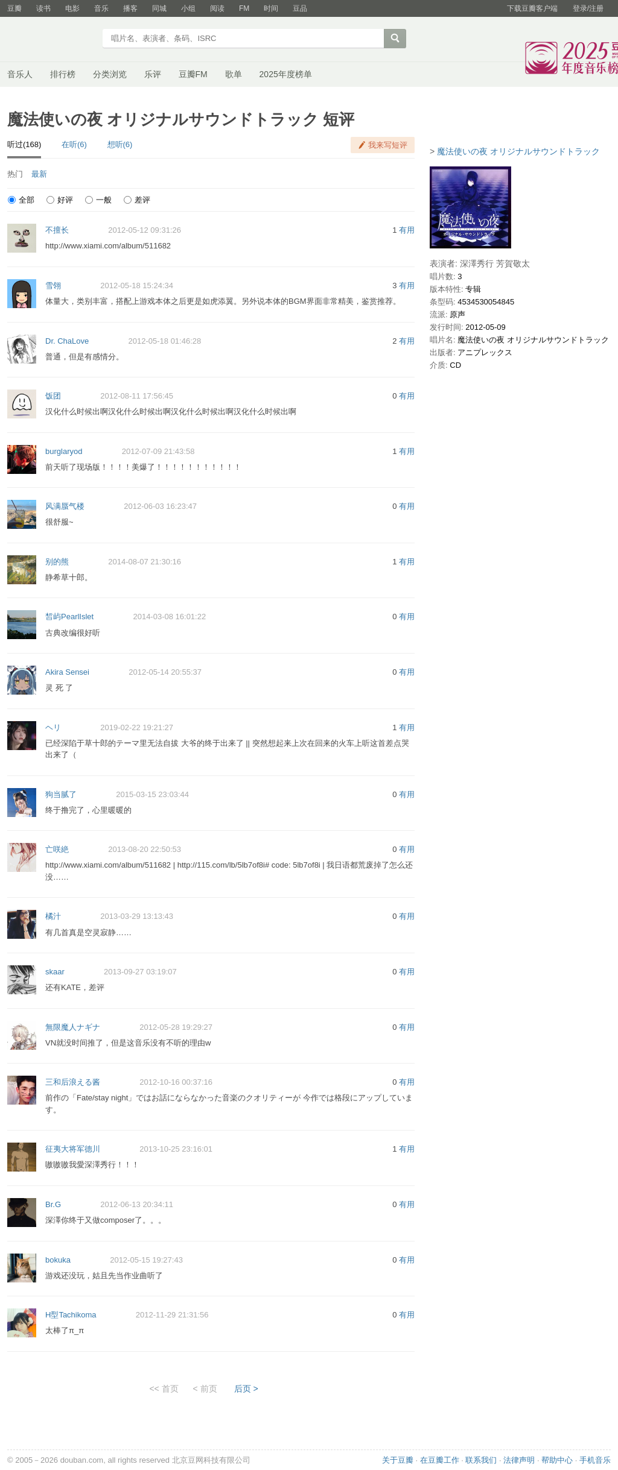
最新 (39, 173)
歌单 (233, 74)
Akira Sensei (67, 672)
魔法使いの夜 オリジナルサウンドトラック (518, 151)
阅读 (217, 8)
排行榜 (62, 74)
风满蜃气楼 (64, 506)
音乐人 (20, 74)
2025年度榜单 (286, 74)
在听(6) (74, 144)
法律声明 (519, 1460)
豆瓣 (14, 8)
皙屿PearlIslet (69, 616)
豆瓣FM (193, 74)
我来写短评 (387, 145)
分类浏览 (110, 74)
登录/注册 (588, 8)
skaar (55, 971)
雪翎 (53, 285)
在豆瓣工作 (439, 1460)
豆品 (300, 8)
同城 (159, 8)
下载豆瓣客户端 (532, 8)
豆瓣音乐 (51, 40)
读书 (43, 8)
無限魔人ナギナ (72, 1027)
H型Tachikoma (71, 1314)
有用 (407, 230)
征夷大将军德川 (72, 1148)
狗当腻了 (61, 794)
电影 (72, 8)
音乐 (101, 8)
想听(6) (120, 144)
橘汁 (53, 916)
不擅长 (57, 230)
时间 (271, 8)
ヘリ (53, 727)
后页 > (246, 1388)
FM (244, 8)
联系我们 (481, 1460)
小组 (188, 8)
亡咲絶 (57, 849)
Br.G (53, 1204)
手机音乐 (595, 1460)
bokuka (58, 1259)
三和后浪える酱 (72, 1082)
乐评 (152, 74)
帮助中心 (557, 1460)
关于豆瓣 (397, 1460)
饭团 (53, 395)
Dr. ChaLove (67, 340)
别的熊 (57, 561)
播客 (130, 8)
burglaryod (63, 451)
